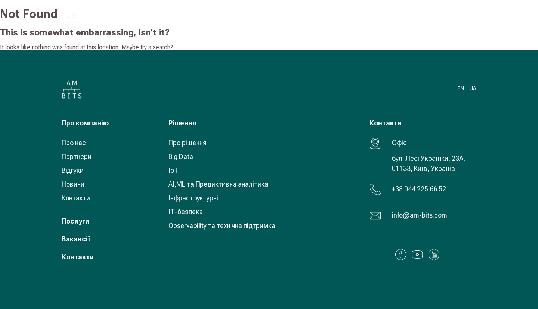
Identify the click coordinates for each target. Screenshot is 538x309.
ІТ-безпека (185, 212)
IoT (173, 170)
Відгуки (73, 170)
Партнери (77, 156)
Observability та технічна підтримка (221, 226)
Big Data (180, 156)
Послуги (75, 221)
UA (428, 22)
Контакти (76, 198)
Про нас (74, 143)
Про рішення (187, 143)
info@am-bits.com (419, 215)
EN (461, 88)
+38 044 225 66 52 (419, 189)
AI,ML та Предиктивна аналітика (218, 184)
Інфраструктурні (193, 198)
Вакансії (76, 239)
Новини (73, 184)
